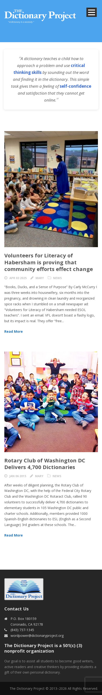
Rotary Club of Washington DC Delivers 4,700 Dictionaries (44, 464)
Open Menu (91, 12)
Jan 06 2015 (17, 476)
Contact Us (16, 609)
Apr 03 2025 (18, 278)
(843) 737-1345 (22, 630)
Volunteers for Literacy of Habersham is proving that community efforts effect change (48, 262)
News (57, 278)
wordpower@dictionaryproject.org (37, 635)
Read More (13, 331)
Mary (40, 278)
